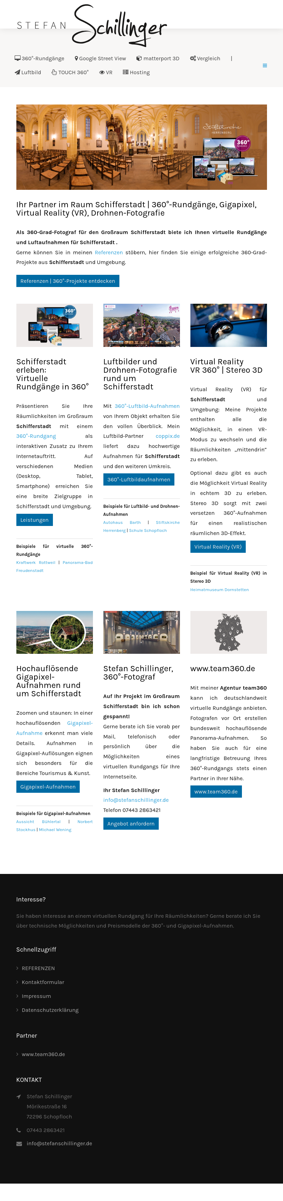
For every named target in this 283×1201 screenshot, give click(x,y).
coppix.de (168, 436)
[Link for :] (141, 147)
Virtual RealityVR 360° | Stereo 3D (226, 366)
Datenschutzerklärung (50, 1010)
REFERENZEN (38, 968)
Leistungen (35, 520)
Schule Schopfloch (148, 530)
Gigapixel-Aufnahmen (48, 786)
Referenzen (109, 252)
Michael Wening (55, 829)
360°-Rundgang (36, 436)
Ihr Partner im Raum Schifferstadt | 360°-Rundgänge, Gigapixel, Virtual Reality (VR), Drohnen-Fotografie (136, 209)
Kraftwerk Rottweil (36, 562)
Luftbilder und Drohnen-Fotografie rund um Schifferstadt (140, 374)
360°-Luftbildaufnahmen (139, 479)
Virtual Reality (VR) (218, 546)
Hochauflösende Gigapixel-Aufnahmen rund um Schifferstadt (48, 681)
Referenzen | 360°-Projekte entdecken (68, 281)
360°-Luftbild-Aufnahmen (147, 406)
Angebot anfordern (131, 823)
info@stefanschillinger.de (136, 800)
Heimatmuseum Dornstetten (219, 589)
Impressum (36, 996)
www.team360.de (222, 668)
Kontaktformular (43, 982)
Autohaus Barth (122, 522)
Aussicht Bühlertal (38, 821)
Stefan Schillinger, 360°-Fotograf (138, 673)
